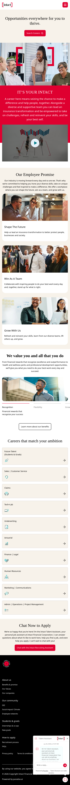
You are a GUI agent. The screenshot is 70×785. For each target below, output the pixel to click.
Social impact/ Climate (11, 709)
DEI (3, 705)
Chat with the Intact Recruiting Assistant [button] (35, 647)
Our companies (8, 693)
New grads (6, 730)
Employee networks (10, 714)
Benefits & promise (9, 684)
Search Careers (35, 33)
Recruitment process (10, 742)
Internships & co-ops (10, 726)
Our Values (6, 689)
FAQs (4, 746)
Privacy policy (7, 753)
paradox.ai (18, 779)
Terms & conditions (25, 753)
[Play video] (35, 143)
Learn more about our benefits (35, 426)
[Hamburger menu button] (65, 4)
